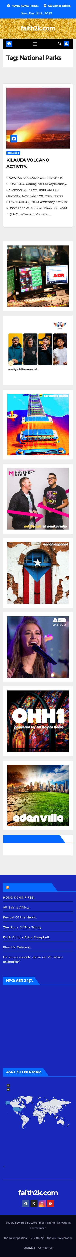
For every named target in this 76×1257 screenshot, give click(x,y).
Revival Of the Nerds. (20, 917)
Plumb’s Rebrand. (17, 947)
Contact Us (45, 1247)
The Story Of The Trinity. (22, 927)
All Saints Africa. (16, 907)
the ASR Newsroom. (30, 887)
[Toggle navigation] (35, 44)
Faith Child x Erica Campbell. (26, 937)
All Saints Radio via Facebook (32, 839)
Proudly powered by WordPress (25, 1222)
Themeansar (37, 1228)
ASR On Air (37, 1238)
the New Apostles (15, 1238)
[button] (59, 44)
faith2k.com (38, 28)
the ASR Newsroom (59, 1238)
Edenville (13, 153)
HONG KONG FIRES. (19, 897)
